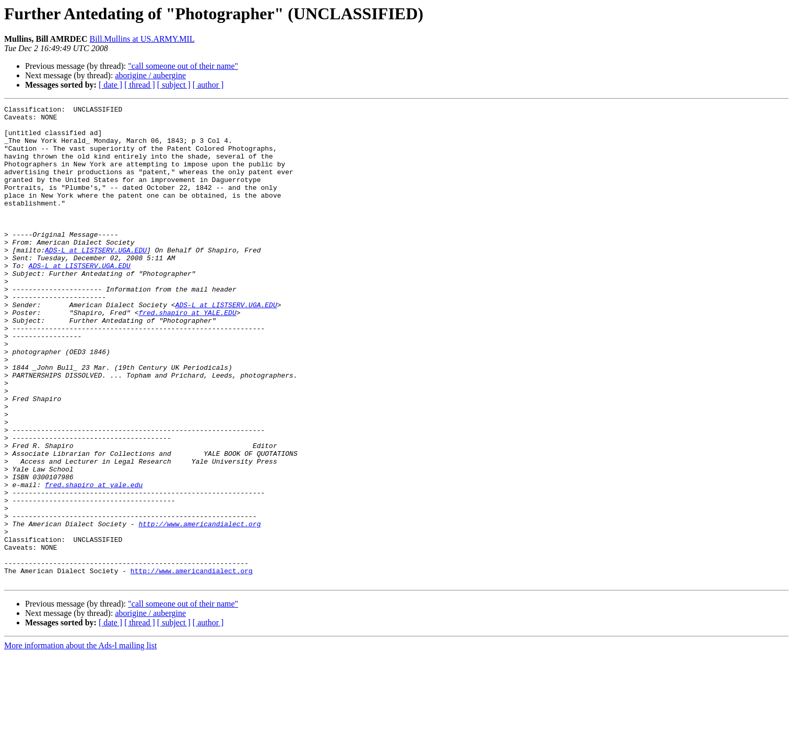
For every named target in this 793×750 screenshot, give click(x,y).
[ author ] (208, 84)
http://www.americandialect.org (199, 608)
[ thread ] (139, 84)
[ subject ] (174, 84)
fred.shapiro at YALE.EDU (187, 354)
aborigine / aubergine (150, 75)
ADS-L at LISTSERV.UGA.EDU (96, 279)
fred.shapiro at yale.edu (94, 561)
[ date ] (110, 84)
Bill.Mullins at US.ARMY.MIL (142, 38)
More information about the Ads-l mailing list (80, 740)
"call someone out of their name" (183, 66)
